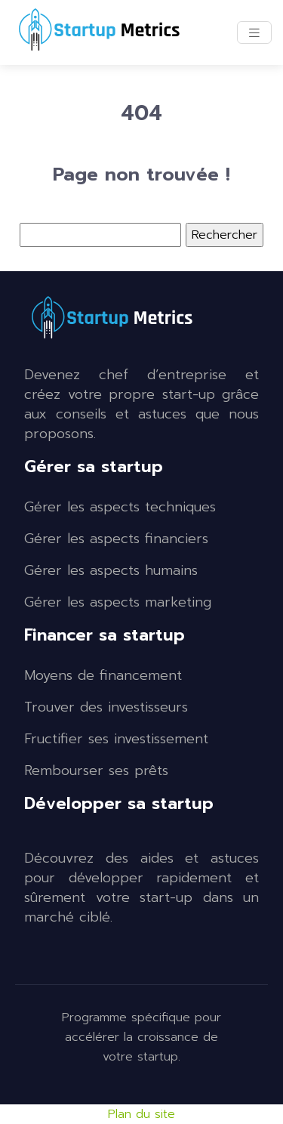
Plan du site (141, 1114)
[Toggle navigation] (254, 33)
